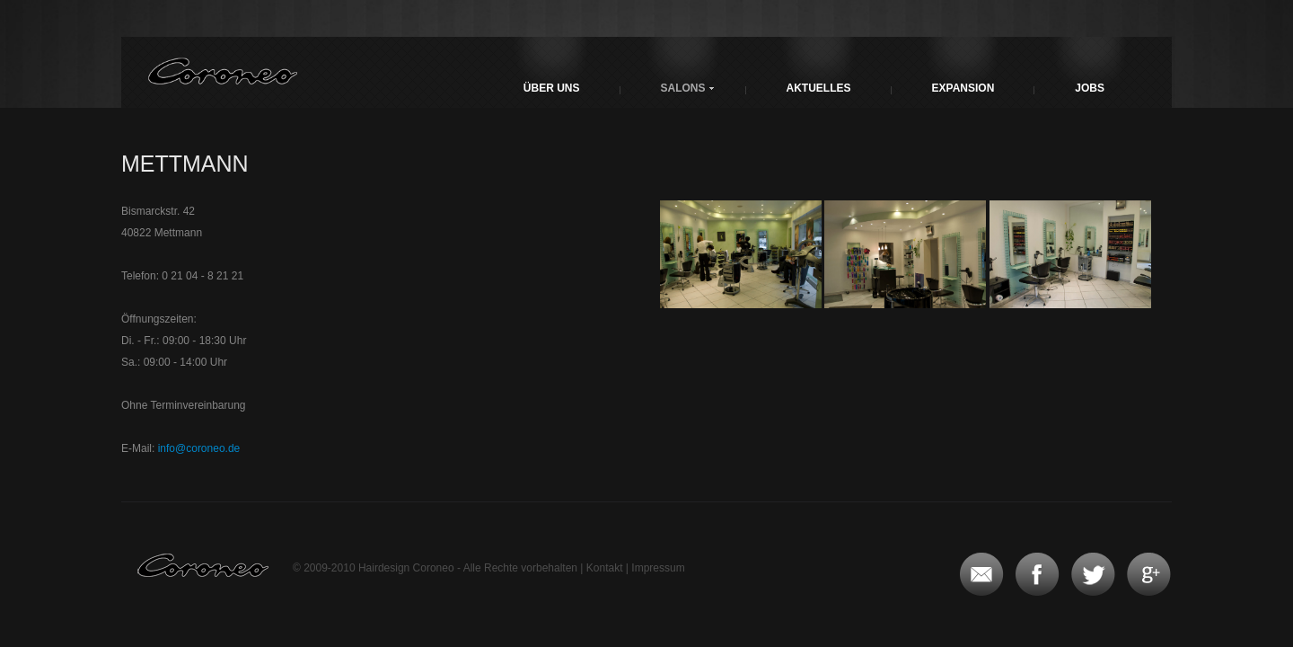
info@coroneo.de (199, 448)
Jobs (1089, 88)
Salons (683, 88)
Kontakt (604, 568)
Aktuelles (819, 88)
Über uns (551, 88)
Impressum (657, 568)
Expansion (963, 88)
